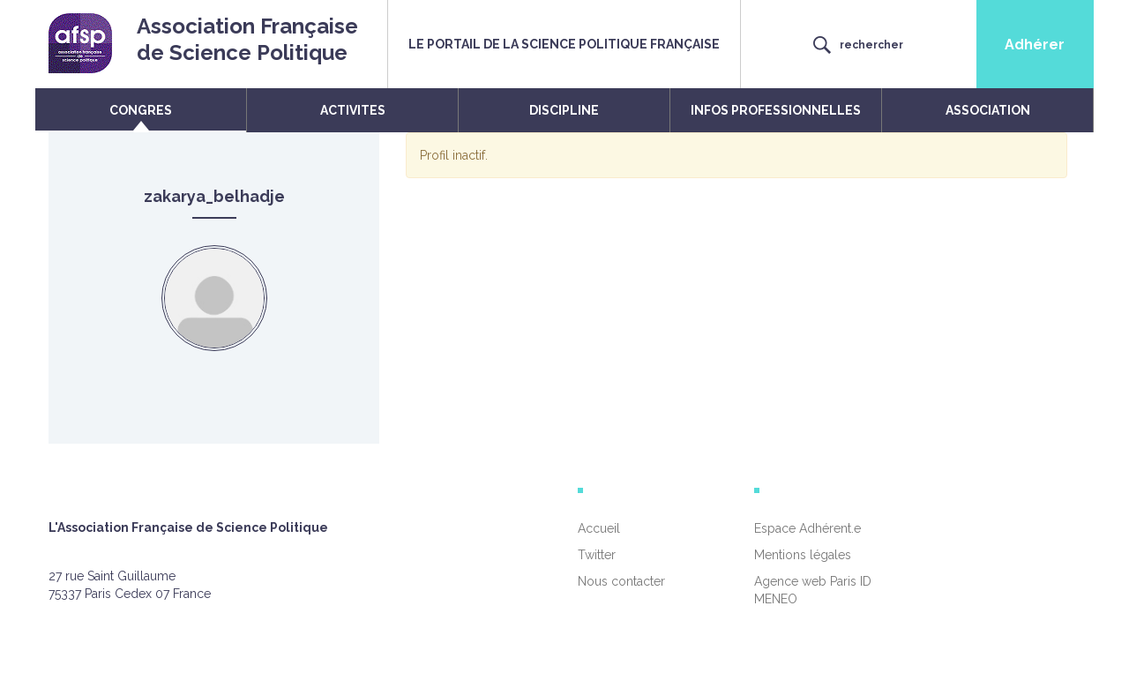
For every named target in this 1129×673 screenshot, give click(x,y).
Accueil (599, 528)
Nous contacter (621, 581)
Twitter (597, 555)
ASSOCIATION (988, 110)
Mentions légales (802, 555)
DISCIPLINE (564, 110)
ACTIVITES (352, 110)
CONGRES (140, 110)
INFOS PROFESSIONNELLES (776, 110)
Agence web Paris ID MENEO (812, 590)
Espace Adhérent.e (807, 528)
